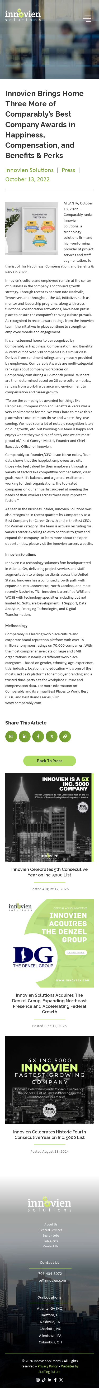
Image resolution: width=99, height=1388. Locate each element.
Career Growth (46, 521)
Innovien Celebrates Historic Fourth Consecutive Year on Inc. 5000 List (49, 1134)
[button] (86, 19)
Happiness (35, 267)
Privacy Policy (48, 1366)
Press (68, 170)
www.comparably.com (23, 703)
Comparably (15, 634)
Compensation (57, 267)
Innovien (60, 544)
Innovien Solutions (29, 170)
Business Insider (40, 509)
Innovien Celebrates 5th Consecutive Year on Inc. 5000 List (49, 872)
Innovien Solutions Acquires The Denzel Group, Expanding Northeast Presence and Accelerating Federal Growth (49, 1003)
